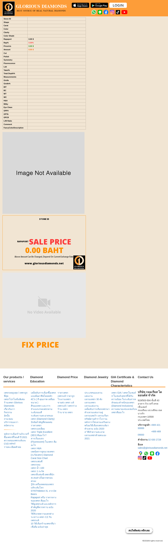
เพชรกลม (35, 464)
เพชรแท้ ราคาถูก (66, 396)
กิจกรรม (8, 412)
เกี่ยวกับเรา (9, 409)
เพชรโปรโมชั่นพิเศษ (14, 399)
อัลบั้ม (7, 415)
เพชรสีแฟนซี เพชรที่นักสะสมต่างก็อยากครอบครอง (42, 477)
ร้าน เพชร (63, 409)
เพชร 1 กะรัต (37, 471)
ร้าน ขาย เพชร (65, 412)
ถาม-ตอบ (8, 419)
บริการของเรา (11, 422)
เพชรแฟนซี (36, 461)
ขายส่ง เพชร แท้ (66, 402)
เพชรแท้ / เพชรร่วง (67, 405)
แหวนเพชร (90, 402)
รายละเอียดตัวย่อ (12, 447)
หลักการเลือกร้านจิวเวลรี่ (16, 434)
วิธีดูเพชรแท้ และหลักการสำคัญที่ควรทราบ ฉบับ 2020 (43, 507)
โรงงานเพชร (64, 399)
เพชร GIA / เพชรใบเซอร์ (123, 392)
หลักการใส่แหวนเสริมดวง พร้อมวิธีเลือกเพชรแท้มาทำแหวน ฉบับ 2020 (97, 425)
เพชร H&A (36, 448)
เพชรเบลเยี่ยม (38, 428)
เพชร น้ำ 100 (37, 468)
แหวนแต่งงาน (91, 405)
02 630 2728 (154, 439)
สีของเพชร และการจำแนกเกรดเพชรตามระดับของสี (41, 409)
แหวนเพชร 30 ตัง (93, 399)
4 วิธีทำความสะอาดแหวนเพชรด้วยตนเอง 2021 (95, 435)
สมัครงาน (9, 425)
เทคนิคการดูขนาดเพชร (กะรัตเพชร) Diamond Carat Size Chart (42, 454)
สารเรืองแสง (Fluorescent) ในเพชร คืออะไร (43, 441)
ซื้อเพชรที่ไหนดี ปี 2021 (15, 437)
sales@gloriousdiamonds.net (152, 448)
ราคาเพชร (63, 392)
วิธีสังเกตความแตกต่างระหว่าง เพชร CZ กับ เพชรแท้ (42, 517)
